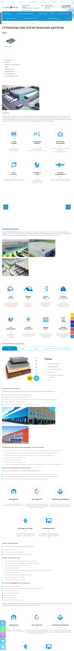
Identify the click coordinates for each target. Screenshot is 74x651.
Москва (24, 6)
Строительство (43, 14)
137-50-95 (66, 5)
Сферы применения (9, 71)
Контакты (64, 2)
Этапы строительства (10, 73)
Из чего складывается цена (11, 76)
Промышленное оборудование (25, 14)
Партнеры (21, 2)
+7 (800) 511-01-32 (66, 7)
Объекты (54, 2)
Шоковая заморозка (53, 18)
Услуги (68, 18)
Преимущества (8, 60)
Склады (52, 14)
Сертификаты (32, 2)
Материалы (7, 62)
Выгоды (6, 67)
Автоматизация (10, 18)
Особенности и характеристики (12, 64)
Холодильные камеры (63, 14)
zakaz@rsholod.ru (66, 8)
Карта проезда (27, 10)
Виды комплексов (9, 69)
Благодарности (44, 2)
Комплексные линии (31, 18)
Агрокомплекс (8, 14)
